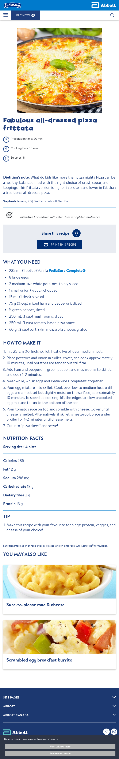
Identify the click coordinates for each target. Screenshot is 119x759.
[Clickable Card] (59, 589)
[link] (114, 697)
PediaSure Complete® (67, 270)
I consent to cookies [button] (60, 753)
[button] (112, 15)
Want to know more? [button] (60, 746)
